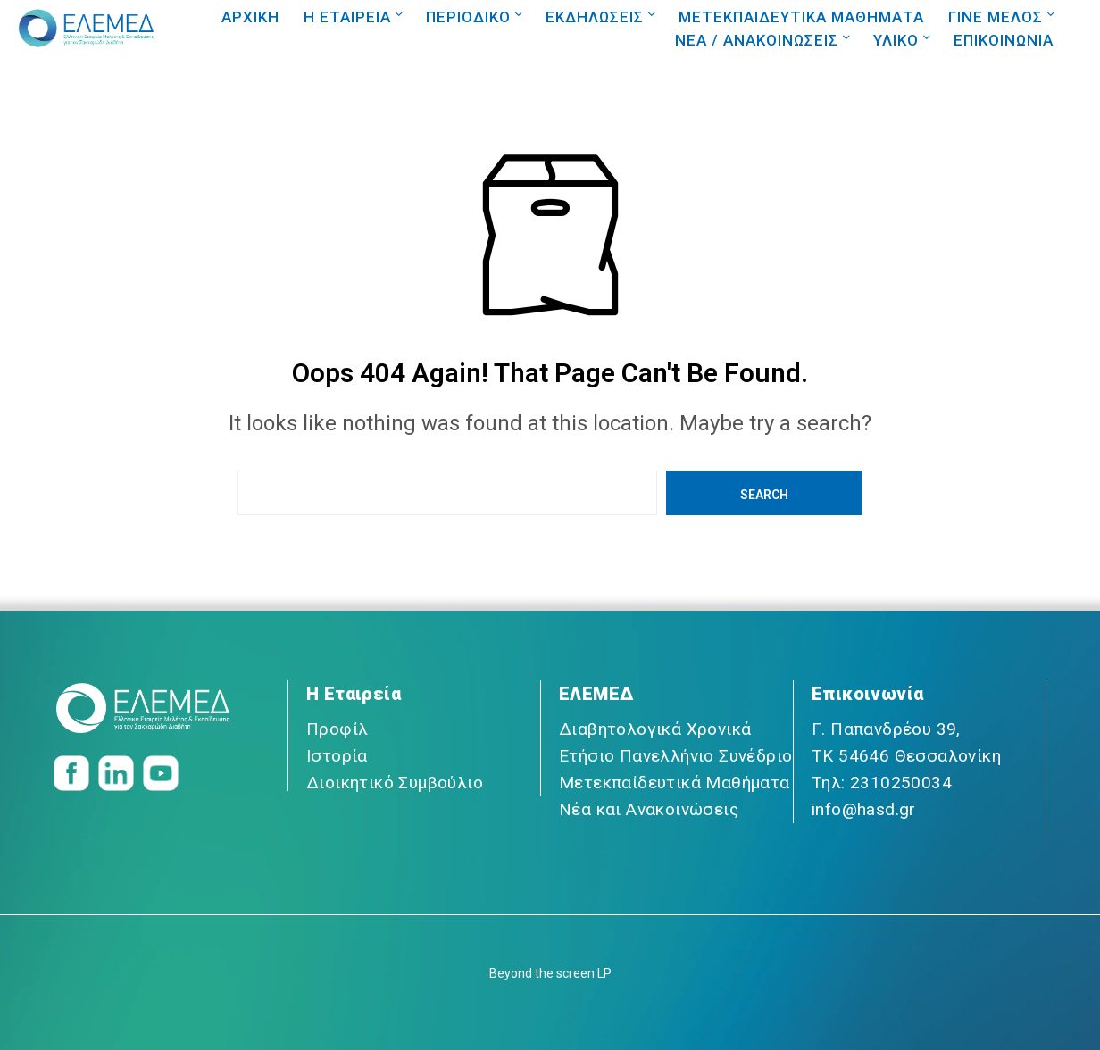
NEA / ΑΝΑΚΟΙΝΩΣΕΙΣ (756, 40)
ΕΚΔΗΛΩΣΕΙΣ (595, 17)
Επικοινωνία (867, 693)
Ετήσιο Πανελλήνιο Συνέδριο (675, 756)
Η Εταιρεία (353, 693)
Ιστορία (337, 756)
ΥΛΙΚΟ (896, 40)
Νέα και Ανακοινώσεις (648, 809)
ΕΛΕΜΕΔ (596, 693)
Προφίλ (337, 729)
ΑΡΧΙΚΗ (250, 17)
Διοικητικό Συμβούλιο (394, 782)
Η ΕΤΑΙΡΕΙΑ (347, 17)
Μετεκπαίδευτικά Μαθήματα (674, 782)
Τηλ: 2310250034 (882, 782)
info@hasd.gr (864, 809)
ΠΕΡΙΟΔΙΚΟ (468, 17)
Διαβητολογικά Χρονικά (655, 729)
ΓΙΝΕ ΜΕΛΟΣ (995, 17)
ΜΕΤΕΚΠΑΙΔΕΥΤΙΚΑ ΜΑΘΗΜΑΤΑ (801, 17)
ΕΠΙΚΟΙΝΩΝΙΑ (1004, 40)
